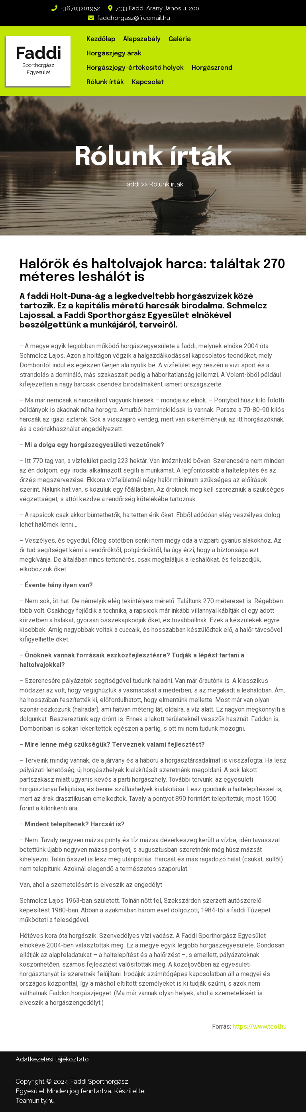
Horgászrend (212, 68)
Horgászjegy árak (113, 53)
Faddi (38, 53)
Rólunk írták (105, 82)
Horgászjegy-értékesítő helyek (135, 68)
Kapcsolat (148, 82)
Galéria (180, 39)
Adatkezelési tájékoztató (52, 1059)
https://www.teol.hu (259, 1026)
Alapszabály (142, 39)
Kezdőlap (100, 39)
